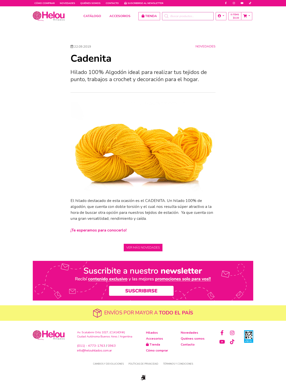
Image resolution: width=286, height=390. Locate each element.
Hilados (152, 332)
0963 (112, 346)
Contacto (112, 3)
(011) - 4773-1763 (91, 346)
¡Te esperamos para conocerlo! (99, 230)
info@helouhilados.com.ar (94, 350)
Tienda (153, 344)
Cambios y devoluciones (108, 363)
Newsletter (143, 3)
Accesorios (154, 338)
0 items (235, 16)
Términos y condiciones (178, 363)
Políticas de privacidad (143, 363)
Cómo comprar (44, 3)
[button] (221, 16)
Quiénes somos (90, 3)
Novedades (67, 3)
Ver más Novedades (143, 247)
